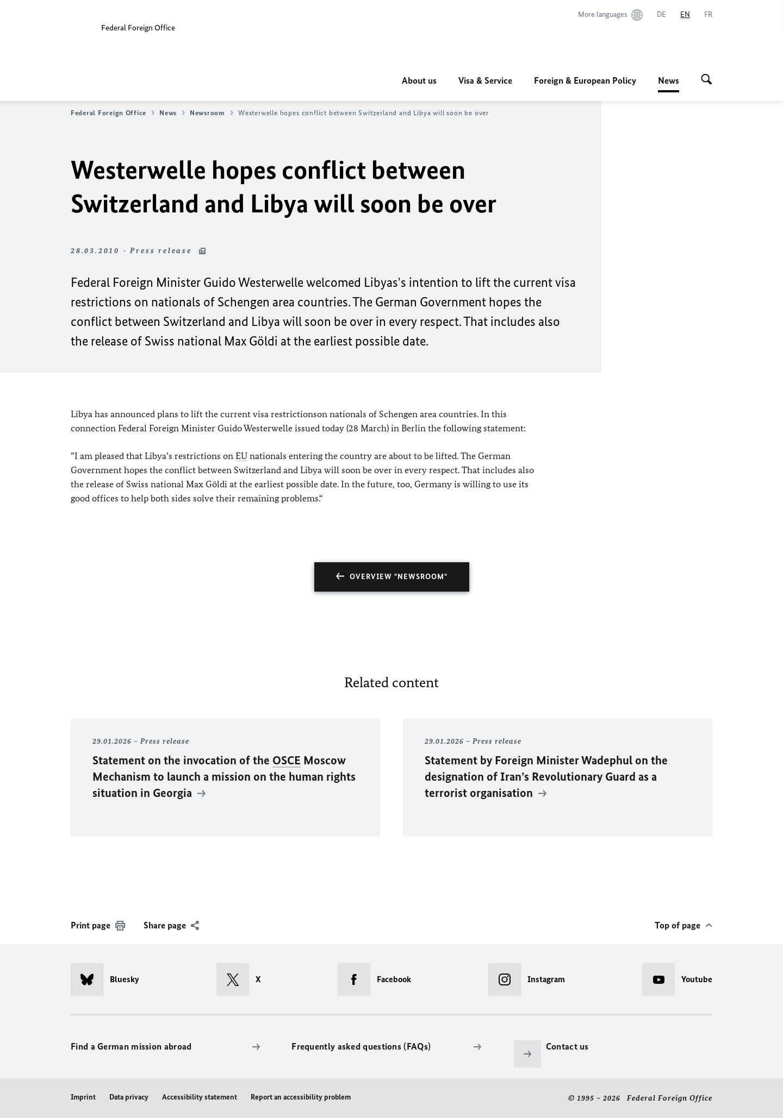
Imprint (83, 1097)
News (668, 80)
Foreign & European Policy (585, 80)
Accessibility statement (199, 1097)
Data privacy (128, 1097)
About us (419, 80)
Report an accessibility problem (301, 1097)
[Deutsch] (661, 14)
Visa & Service (485, 80)
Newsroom (211, 113)
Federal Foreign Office (112, 113)
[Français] (708, 14)
